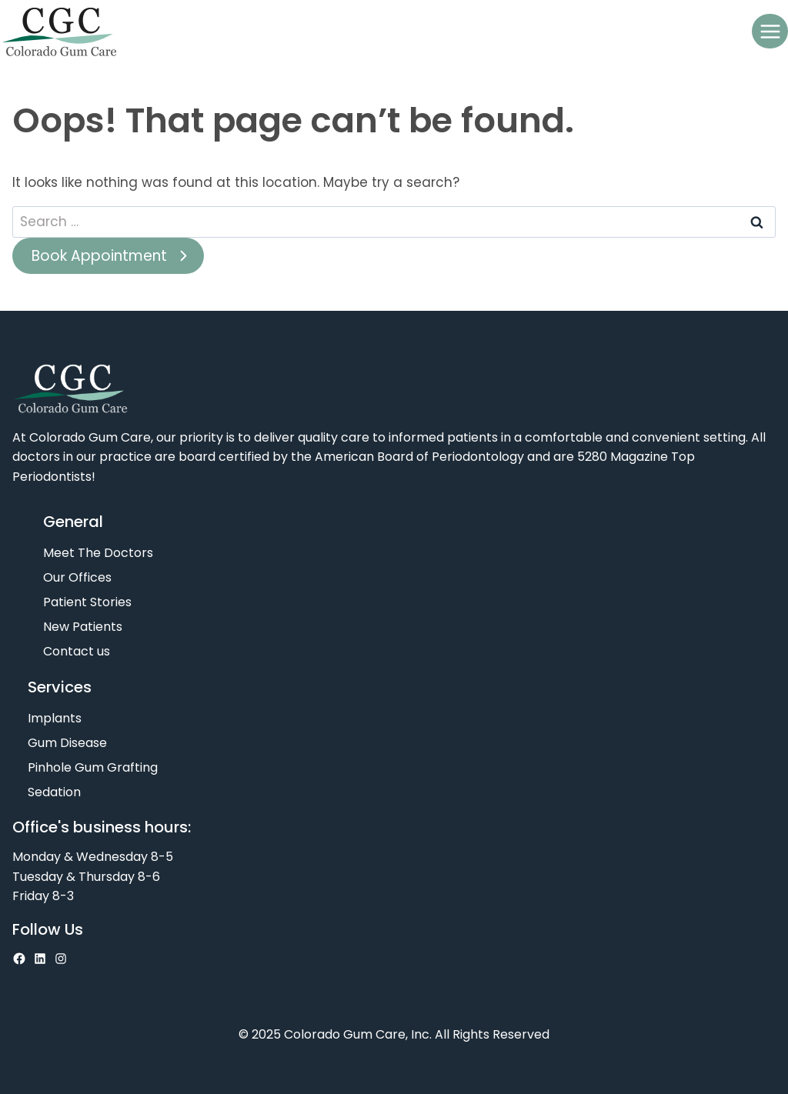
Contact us (76, 651)
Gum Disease (67, 743)
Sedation (54, 792)
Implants (55, 718)
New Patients (82, 626)
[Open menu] (770, 31)
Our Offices (77, 577)
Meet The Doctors (98, 553)
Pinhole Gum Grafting (93, 767)
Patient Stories (87, 602)
